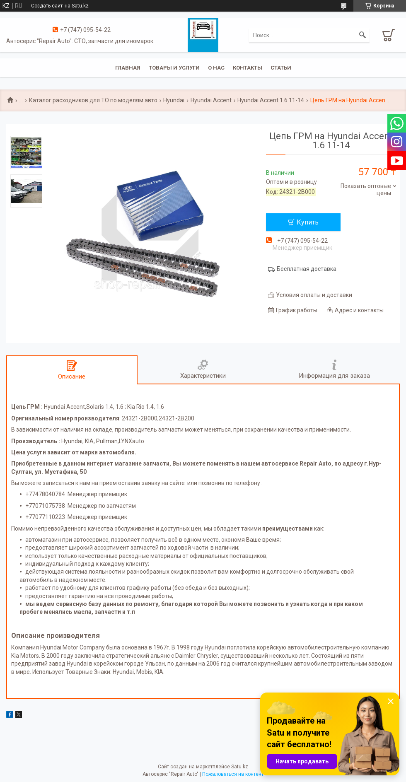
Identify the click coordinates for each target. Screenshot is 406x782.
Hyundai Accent (211, 100)
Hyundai (173, 100)
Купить (308, 222)
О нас (216, 68)
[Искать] (362, 35)
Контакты (247, 68)
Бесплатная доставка (306, 268)
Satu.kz (239, 767)
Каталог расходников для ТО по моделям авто (93, 100)
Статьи (281, 68)
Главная (127, 68)
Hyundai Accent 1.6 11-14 (270, 100)
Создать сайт (47, 6)
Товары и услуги (174, 68)
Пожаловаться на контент (232, 774)
